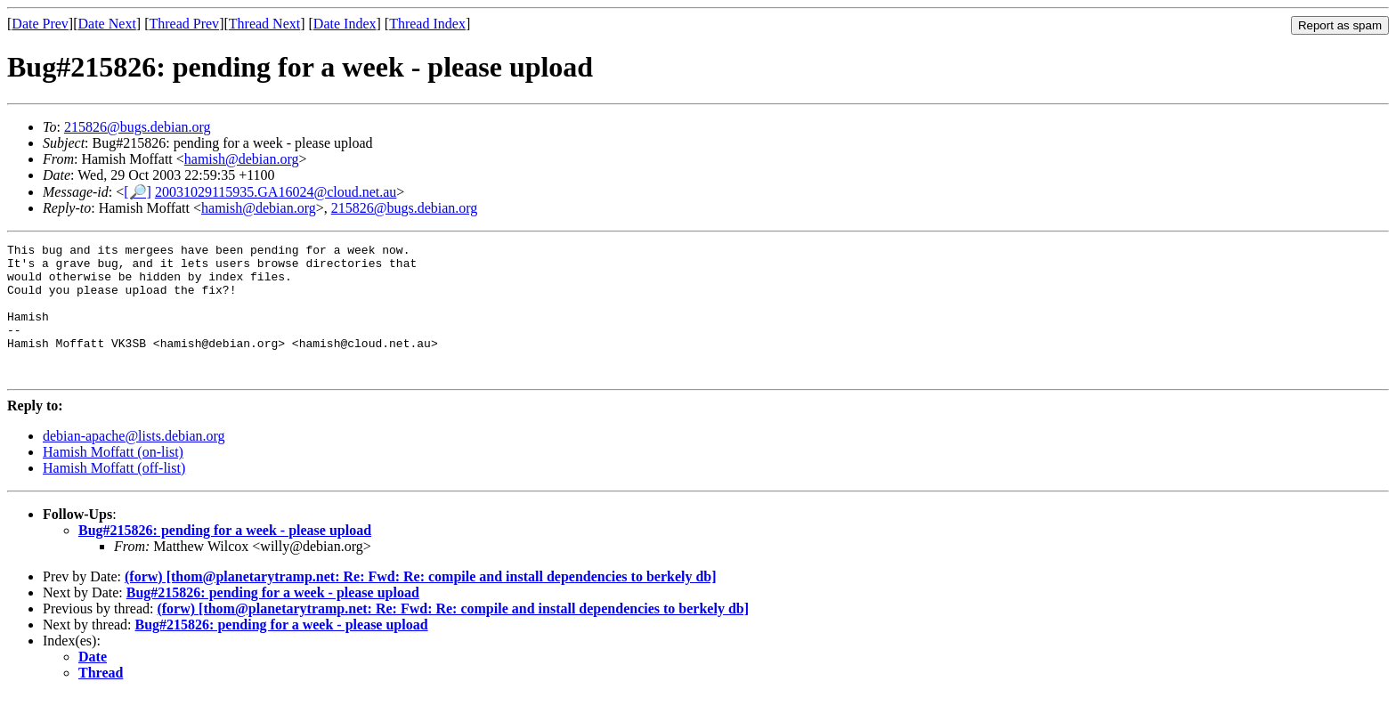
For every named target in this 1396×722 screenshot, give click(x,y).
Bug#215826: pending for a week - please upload (224, 556)
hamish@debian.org (241, 158)
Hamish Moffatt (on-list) (113, 478)
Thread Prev (184, 23)
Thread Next (264, 23)
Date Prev (40, 23)
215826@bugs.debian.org (137, 126)
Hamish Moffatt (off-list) (114, 494)
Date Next (107, 23)
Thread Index (427, 23)
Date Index (345, 23)
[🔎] (137, 191)
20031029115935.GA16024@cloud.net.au (275, 191)
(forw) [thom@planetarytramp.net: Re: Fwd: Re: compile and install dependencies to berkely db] (421, 603)
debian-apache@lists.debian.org (134, 462)
